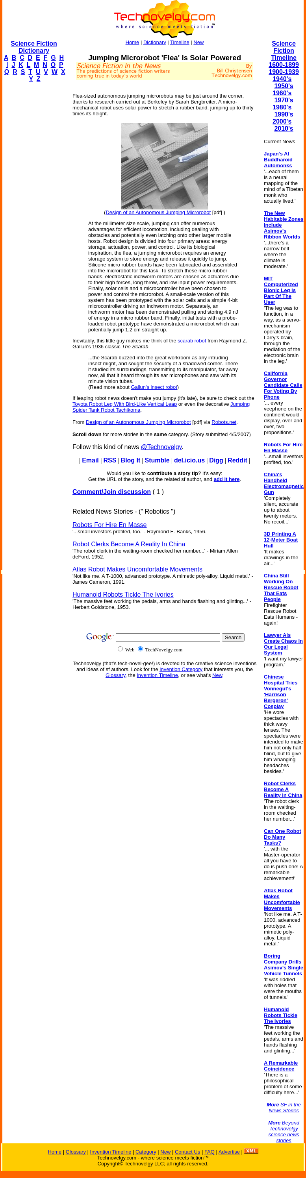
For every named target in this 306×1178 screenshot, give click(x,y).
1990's (283, 114)
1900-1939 (284, 71)
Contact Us (187, 1152)
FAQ (209, 1152)
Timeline (179, 42)
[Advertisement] (33, 207)
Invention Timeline (157, 675)
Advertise (229, 1152)
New (198, 42)
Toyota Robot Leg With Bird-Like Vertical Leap (124, 404)
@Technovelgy (161, 447)
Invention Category (180, 669)
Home (132, 42)
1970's (283, 100)
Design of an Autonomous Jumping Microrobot (158, 212)
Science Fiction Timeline (284, 50)
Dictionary (154, 42)
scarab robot (192, 341)
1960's (282, 93)
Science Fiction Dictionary (34, 47)
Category (145, 1152)
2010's (283, 128)
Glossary (115, 675)
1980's (282, 107)
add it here (227, 479)
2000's (282, 121)
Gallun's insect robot (154, 387)
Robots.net (223, 422)
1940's (282, 79)
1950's (283, 86)
